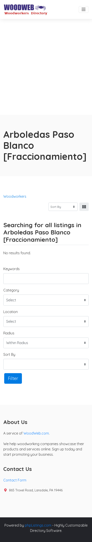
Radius (8, 333)
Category (11, 290)
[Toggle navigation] (83, 9)
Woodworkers (14, 196)
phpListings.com (38, 525)
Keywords (11, 269)
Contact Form (14, 480)
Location (10, 312)
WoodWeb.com (36, 433)
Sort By (9, 354)
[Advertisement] (46, 67)
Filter (13, 378)
